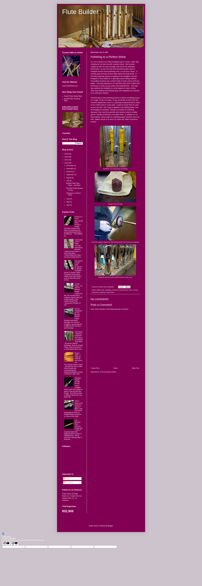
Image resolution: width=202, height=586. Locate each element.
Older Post (135, 368)
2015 (66, 154)
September (70, 175)
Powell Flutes (110, 292)
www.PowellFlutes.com (70, 86)
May (68, 202)
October (69, 172)
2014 (66, 157)
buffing (99, 290)
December (70, 165)
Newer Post (95, 368)
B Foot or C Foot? (79, 218)
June (68, 199)
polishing (102, 292)
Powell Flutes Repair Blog (73, 96)
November (70, 169)
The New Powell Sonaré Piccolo (78, 381)
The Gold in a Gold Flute (79, 263)
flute (103, 290)
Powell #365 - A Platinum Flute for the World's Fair (78, 357)
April (68, 205)
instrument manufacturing (120, 290)
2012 (66, 163)
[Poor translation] (14, 543)
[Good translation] (6, 543)
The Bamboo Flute (77, 422)
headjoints (108, 290)
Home (116, 368)
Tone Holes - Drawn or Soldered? (78, 334)
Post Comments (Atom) (108, 372)
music (130, 290)
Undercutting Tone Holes (79, 242)
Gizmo (77, 401)
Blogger (110, 526)
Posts (66, 478)
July (68, 181)
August (69, 178)
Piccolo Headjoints (78, 310)
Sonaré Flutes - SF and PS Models (78, 286)
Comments (68, 482)
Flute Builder (80, 11)
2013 (66, 160)
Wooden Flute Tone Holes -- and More (73, 184)
